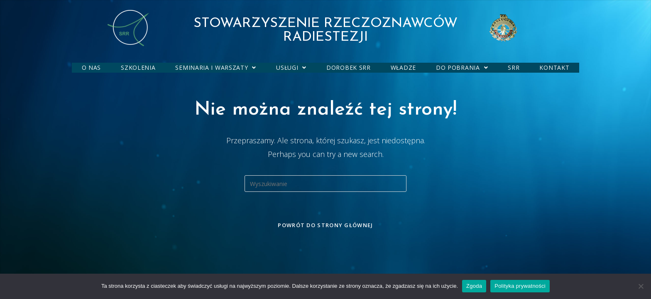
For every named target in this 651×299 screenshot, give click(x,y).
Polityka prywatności (520, 286)
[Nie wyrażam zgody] (640, 286)
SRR (513, 67)
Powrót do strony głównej (325, 225)
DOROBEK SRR (348, 67)
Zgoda (474, 286)
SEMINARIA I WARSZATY (215, 67)
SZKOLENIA (138, 67)
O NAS (91, 67)
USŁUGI (291, 67)
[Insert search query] (325, 183)
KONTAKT (554, 67)
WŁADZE (403, 67)
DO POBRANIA (462, 67)
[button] (215, 68)
